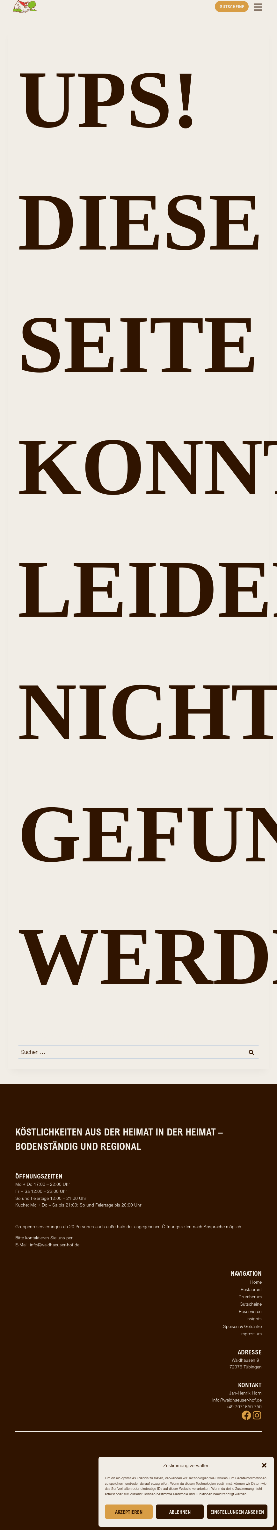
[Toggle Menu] (257, 6)
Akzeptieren (128, 1512)
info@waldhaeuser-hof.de (54, 1244)
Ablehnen (180, 1512)
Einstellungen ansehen (237, 1512)
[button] (264, 1465)
